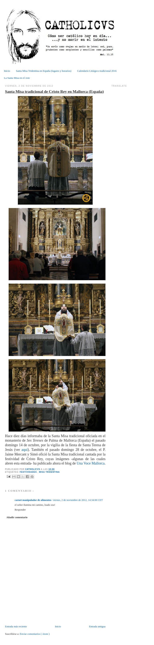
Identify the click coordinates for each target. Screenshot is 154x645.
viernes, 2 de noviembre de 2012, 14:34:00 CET (78, 499)
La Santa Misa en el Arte (17, 77)
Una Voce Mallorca (90, 463)
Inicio (7, 70)
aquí (24, 450)
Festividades (29, 472)
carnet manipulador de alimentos (33, 499)
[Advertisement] (28, 615)
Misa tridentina (49, 472)
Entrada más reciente (16, 626)
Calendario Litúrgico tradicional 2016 (97, 70)
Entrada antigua (97, 626)
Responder (20, 509)
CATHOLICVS (33, 469)
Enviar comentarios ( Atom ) (35, 633)
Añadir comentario (16, 517)
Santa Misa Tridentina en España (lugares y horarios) (43, 70)
